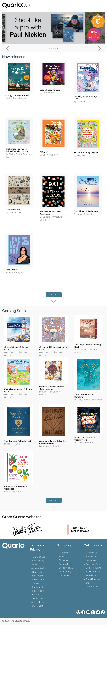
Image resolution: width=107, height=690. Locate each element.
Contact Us (91, 546)
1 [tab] (50, 49)
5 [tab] (57, 49)
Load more (55, 289)
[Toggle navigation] (101, 5)
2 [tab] (52, 49)
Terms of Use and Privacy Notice (38, 553)
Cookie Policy (39, 561)
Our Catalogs (65, 564)
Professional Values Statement (38, 576)
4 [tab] (55, 49)
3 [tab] (53, 49)
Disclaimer (64, 568)
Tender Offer (92, 580)
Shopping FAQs (66, 561)
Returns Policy (66, 557)
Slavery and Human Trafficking (38, 587)
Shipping (63, 553)
